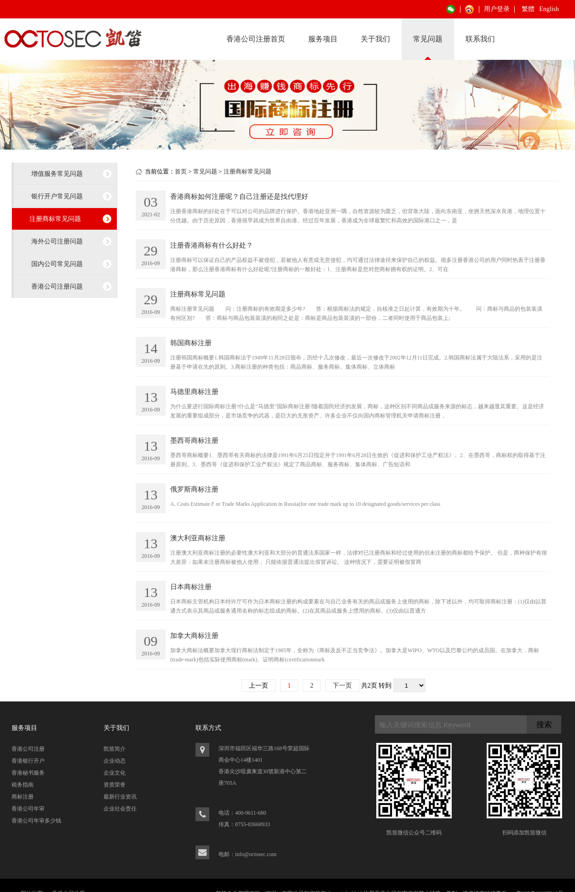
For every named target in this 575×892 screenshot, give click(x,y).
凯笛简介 (115, 749)
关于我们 (375, 39)
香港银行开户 (28, 761)
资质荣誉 (115, 785)
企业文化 (115, 773)
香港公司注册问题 (57, 286)
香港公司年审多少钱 (36, 820)
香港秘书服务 (28, 773)
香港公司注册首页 (255, 39)
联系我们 (480, 39)
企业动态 (115, 761)
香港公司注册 (28, 749)
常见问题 (428, 39)
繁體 (528, 9)
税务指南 (23, 785)
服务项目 (323, 39)
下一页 (342, 685)
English (549, 9)
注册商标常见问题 (55, 218)
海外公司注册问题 (57, 241)
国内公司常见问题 (57, 263)
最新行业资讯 (120, 797)
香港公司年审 (28, 808)
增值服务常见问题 (57, 173)
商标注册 (23, 797)
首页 (181, 171)
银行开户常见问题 (57, 196)
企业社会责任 (120, 808)
